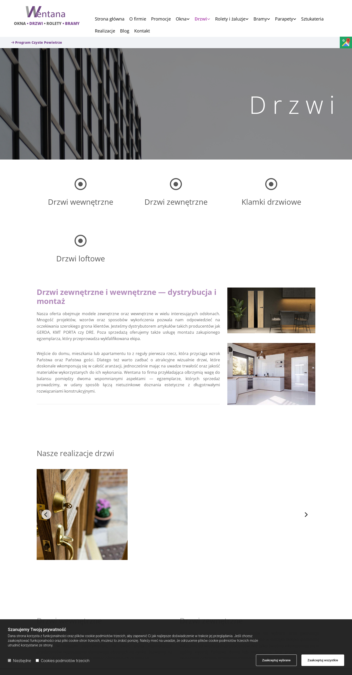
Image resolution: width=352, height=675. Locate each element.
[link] (180, 19)
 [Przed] (46, 514)
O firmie (137, 19)
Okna (181, 19)
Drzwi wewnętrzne (80, 202)
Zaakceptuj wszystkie (323, 660)
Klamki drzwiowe (271, 202)
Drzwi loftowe (80, 258)
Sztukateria (312, 19)
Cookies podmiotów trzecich (62, 660)
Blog (124, 31)
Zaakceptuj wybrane (276, 660)
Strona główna (109, 19)
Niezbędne (19, 660)
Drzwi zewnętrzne (176, 202)
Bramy (260, 19)
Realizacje (105, 31)
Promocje (161, 19)
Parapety (284, 19)
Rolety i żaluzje (230, 19)
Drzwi (201, 19)
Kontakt (142, 31)
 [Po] (305, 514)
